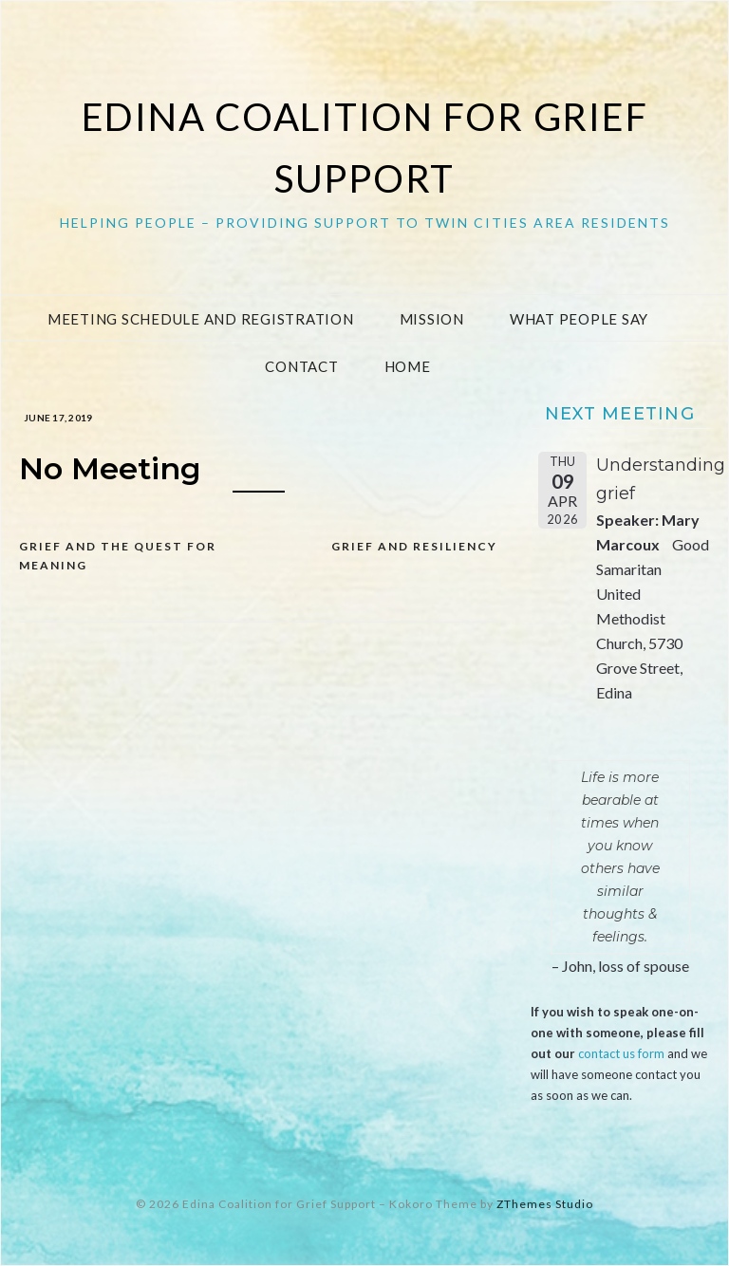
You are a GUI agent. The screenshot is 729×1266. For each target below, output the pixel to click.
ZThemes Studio (544, 1204)
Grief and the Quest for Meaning (117, 555)
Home (407, 366)
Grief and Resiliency (414, 546)
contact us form (621, 1053)
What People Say (579, 318)
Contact (301, 366)
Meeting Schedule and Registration (200, 318)
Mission (432, 318)
